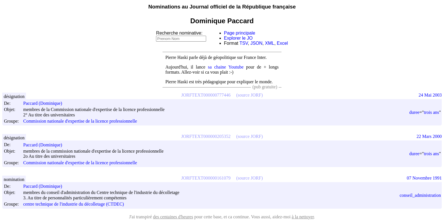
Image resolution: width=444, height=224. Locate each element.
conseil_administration (420, 195)
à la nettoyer (303, 216)
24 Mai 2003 (430, 95)
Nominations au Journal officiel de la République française (222, 7)
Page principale (239, 33)
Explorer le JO (238, 38)
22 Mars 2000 (429, 136)
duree (414, 112)
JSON (256, 43)
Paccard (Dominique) (45, 103)
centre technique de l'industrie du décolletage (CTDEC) (73, 204)
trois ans (431, 112)
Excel (282, 43)
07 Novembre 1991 (424, 178)
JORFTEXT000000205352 (205, 136)
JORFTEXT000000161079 (205, 178)
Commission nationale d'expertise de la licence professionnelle (80, 121)
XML (269, 43)
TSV (244, 43)
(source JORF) (249, 95)
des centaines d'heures (173, 216)
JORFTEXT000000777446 (205, 95)
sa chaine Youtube (226, 67)
